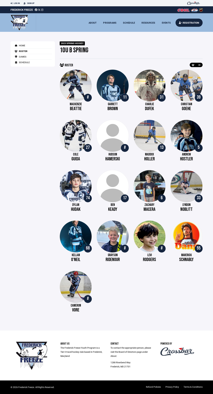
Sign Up (29, 3)
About (93, 22)
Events (166, 22)
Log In (15, 3)
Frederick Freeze (22, 9)
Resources (148, 22)
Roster (20, 51)
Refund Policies (153, 386)
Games (20, 56)
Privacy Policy (172, 386)
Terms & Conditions (193, 386)
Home (19, 45)
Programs (109, 22)
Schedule (129, 22)
